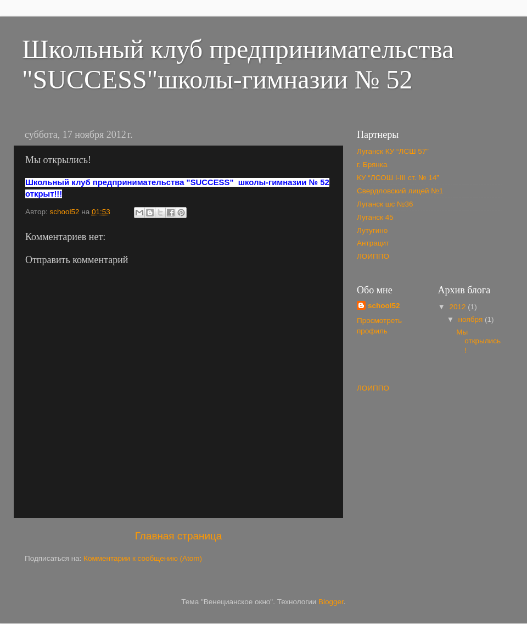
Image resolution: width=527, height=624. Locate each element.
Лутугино (372, 230)
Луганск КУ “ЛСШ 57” (393, 151)
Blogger (331, 602)
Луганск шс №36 (385, 204)
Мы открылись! (478, 341)
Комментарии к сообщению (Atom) (142, 558)
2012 (458, 307)
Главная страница (178, 536)
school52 (384, 306)
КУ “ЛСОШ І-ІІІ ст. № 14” (398, 178)
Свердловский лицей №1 (400, 191)
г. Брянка (372, 164)
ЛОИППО (373, 256)
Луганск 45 (375, 217)
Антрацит (373, 243)
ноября (471, 319)
